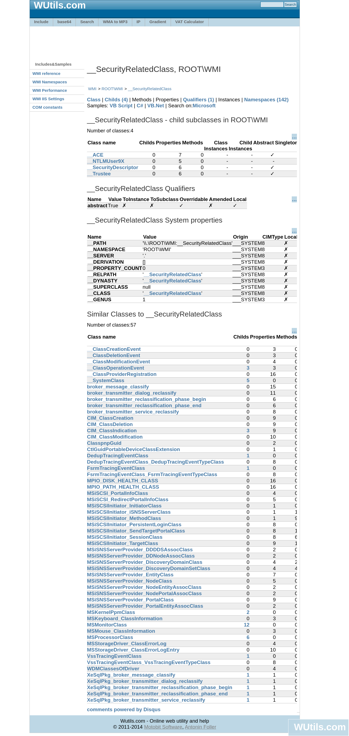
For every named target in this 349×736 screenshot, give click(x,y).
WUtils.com (320, 727)
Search (87, 21)
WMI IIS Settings (48, 98)
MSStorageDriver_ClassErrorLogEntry (133, 650)
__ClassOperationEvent (115, 368)
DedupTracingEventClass (117, 455)
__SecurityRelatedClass (149, 88)
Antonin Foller (200, 727)
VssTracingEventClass (114, 656)
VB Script (121, 105)
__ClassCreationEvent (114, 349)
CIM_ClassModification (115, 437)
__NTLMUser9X (105, 161)
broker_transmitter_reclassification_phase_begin (146, 399)
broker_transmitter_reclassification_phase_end (144, 405)
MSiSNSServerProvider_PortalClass (130, 600)
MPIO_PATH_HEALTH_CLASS (123, 487)
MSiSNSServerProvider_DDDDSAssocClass (140, 549)
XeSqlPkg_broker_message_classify (131, 675)
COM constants (47, 107)
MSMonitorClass (107, 625)
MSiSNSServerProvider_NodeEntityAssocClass (144, 587)
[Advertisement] (164, 41)
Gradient (157, 21)
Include (41, 21)
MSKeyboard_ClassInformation (125, 618)
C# (140, 105)
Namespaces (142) (266, 99)
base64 (64, 21)
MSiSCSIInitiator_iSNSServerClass (129, 512)
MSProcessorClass (110, 637)
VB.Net (155, 105)
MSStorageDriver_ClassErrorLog (126, 643)
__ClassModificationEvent (118, 361)
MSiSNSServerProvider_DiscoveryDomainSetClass (148, 568)
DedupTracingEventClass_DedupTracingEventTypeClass (155, 462)
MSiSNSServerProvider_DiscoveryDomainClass (144, 562)
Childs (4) (116, 99)
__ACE (95, 155)
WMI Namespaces (49, 82)
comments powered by (124, 709)
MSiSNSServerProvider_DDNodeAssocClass (141, 556)
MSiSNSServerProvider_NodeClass (129, 581)
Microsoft (204, 105)
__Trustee (99, 174)
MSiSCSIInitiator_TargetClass (122, 543)
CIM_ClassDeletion (110, 424)
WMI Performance (49, 90)
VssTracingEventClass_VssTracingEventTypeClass (148, 662)
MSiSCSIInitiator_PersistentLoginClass (134, 524)
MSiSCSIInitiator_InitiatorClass (124, 506)
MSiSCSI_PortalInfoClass (117, 493)
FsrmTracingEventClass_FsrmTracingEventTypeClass (152, 474)
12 (246, 625)
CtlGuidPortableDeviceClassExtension (133, 449)
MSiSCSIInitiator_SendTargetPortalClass (136, 531)
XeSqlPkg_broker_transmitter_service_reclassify (146, 700)
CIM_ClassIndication (112, 430)
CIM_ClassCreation (110, 418)
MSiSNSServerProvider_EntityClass (130, 574)
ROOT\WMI (112, 88)
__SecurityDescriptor (112, 167)
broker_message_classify (118, 387)
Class (94, 99)
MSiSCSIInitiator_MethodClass (124, 518)
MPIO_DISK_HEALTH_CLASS (122, 480)
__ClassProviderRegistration (122, 374)
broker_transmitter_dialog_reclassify (131, 393)
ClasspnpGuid (104, 443)
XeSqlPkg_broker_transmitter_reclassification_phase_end (157, 694)
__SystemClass (105, 380)
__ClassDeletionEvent (113, 355)
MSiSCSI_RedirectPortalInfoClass (128, 499)
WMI (92, 88)
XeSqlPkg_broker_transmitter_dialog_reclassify (145, 681)
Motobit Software (163, 727)
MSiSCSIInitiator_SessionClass (125, 537)
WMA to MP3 (115, 21)
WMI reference (46, 73)
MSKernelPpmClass (111, 612)
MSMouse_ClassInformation (121, 631)
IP (138, 21)
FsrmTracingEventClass (116, 468)
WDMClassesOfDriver (113, 668)
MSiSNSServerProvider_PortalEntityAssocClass (145, 606)
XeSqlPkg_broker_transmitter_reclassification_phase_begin (159, 687)
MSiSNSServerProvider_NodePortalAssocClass (144, 593)
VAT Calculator (189, 21)
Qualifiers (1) (198, 99)
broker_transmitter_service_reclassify (133, 412)
